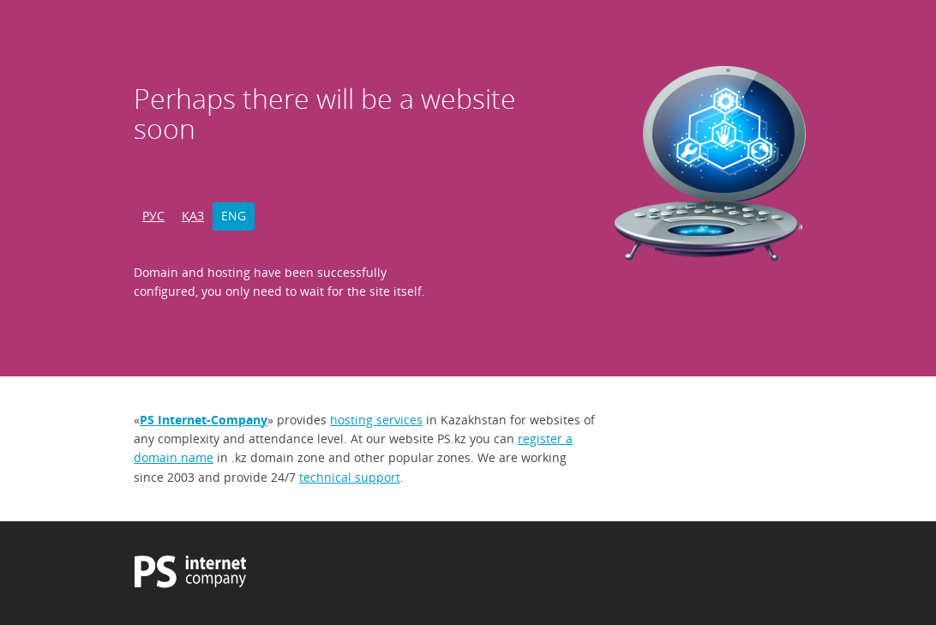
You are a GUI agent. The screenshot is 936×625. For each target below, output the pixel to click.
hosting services (376, 420)
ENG (233, 215)
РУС (153, 215)
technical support (349, 477)
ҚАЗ (193, 215)
